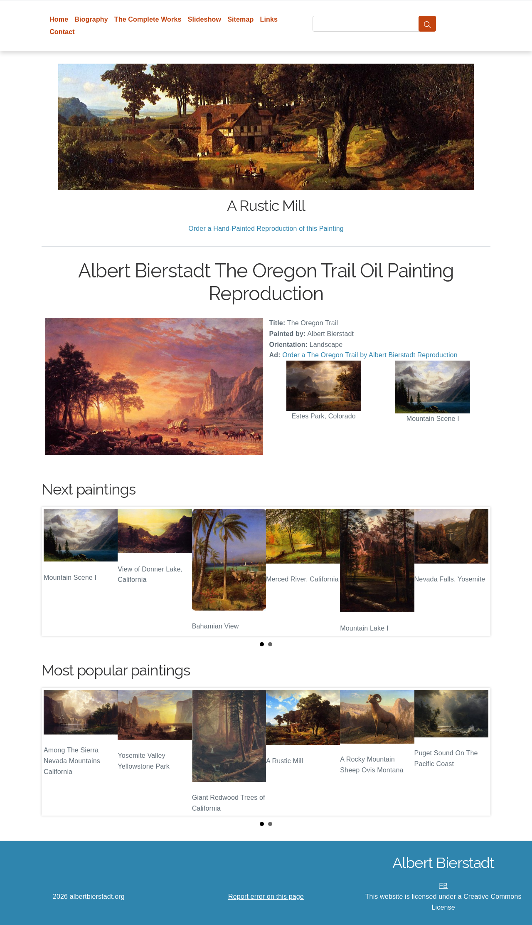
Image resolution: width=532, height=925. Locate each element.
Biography (91, 19)
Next (477, 571)
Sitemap (240, 19)
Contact (62, 31)
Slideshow (205, 19)
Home (58, 19)
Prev (54, 571)
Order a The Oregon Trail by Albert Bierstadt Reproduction (369, 355)
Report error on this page (266, 896)
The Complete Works (148, 19)
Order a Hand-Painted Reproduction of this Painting (266, 228)
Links (269, 19)
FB (443, 885)
